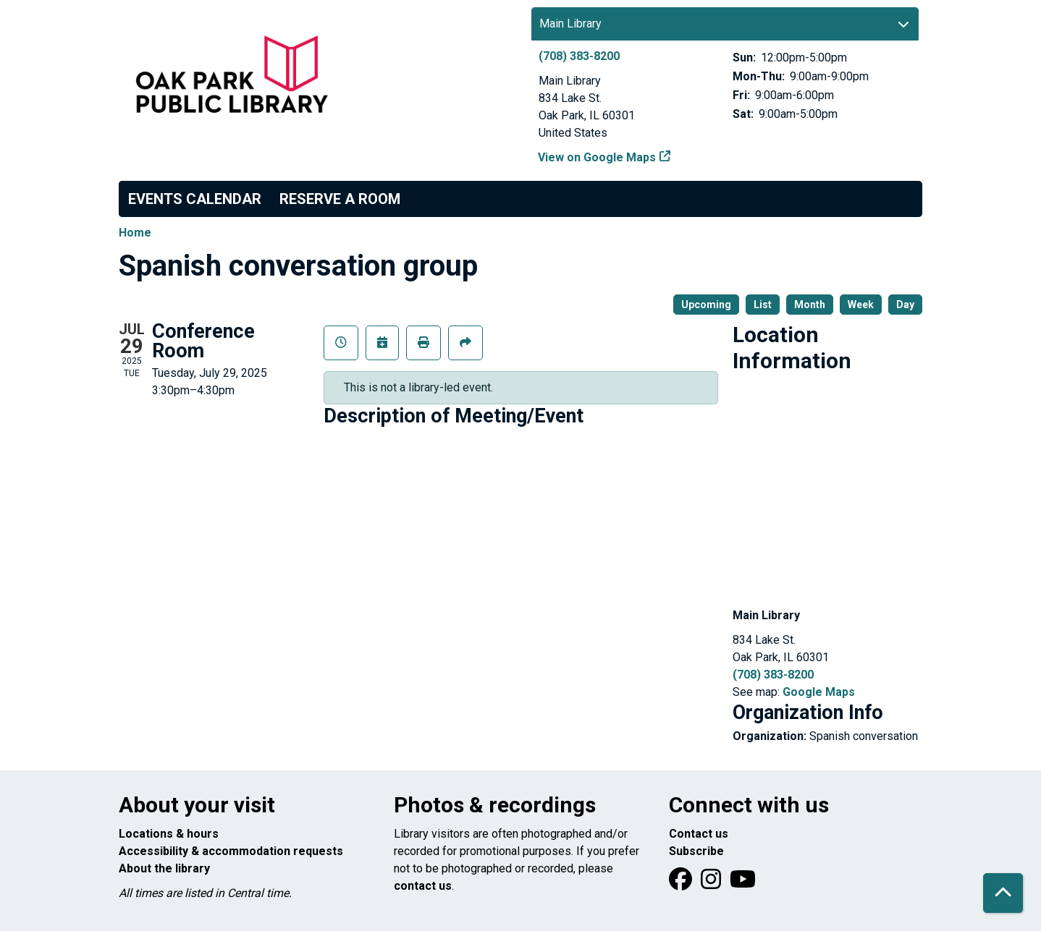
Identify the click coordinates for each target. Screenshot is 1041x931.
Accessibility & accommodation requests (231, 851)
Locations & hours (169, 834)
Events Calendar (194, 199)
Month (809, 304)
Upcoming (706, 304)
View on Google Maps (597, 157)
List (763, 304)
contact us (423, 886)
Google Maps (819, 692)
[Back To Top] (1003, 893)
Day (905, 304)
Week (861, 304)
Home (135, 232)
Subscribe (696, 851)
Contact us (698, 834)
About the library (164, 868)
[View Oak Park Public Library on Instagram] (712, 883)
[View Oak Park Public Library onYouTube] (743, 883)
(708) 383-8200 (579, 56)
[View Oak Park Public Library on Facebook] (682, 883)
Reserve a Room (339, 199)
